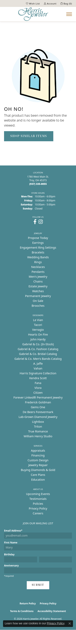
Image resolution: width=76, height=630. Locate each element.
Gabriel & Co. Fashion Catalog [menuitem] (38, 349)
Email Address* (13, 530)
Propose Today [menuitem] (38, 238)
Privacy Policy (38, 508)
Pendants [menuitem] (38, 272)
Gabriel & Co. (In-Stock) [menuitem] (38, 344)
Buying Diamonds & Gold (38, 470)
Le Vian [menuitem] (38, 320)
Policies (38, 503)
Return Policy (28, 603)
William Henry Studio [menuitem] (38, 436)
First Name (10, 542)
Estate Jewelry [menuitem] (38, 286)
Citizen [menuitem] (38, 393)
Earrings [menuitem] (38, 243)
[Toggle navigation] (69, 14)
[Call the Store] (38, 184)
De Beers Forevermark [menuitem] (38, 412)
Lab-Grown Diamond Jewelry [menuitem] (38, 417)
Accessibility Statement (51, 611)
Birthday (9, 554)
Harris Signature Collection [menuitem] (38, 373)
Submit (38, 585)
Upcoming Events (38, 494)
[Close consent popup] (70, 623)
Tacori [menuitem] (38, 325)
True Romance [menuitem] (38, 431)
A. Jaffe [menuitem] (38, 363)
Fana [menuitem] (38, 383)
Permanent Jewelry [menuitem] (38, 296)
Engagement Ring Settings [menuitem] (38, 247)
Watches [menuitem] (38, 291)
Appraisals (38, 450)
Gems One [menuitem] (38, 407)
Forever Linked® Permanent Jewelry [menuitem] (38, 397)
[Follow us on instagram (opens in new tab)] (41, 221)
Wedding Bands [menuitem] (38, 257)
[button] (33, 3)
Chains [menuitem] (38, 281)
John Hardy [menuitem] (38, 339)
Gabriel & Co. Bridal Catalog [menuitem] (38, 354)
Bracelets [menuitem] (38, 252)
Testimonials (37, 499)
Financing (38, 455)
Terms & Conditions (21, 611)
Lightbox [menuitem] (38, 422)
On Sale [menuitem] (38, 301)
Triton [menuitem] (38, 426)
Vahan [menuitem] (38, 368)
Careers (38, 513)
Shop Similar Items (28, 136)
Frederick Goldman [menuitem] (38, 402)
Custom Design (38, 460)
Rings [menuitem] (38, 262)
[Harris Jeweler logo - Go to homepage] (33, 14)
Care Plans (38, 475)
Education (38, 479)
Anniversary (11, 565)
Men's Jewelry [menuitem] (38, 276)
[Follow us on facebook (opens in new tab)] (34, 221)
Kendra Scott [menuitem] (38, 378)
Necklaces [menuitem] (38, 267)
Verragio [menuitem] (38, 330)
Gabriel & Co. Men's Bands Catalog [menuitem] (38, 359)
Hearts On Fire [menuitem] (38, 334)
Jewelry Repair (38, 465)
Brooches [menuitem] (38, 306)
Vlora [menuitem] (38, 388)
